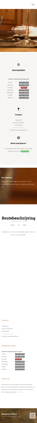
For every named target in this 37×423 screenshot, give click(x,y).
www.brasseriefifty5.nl (18, 127)
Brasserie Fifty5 (9, 414)
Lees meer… (20, 392)
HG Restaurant (12, 416)
